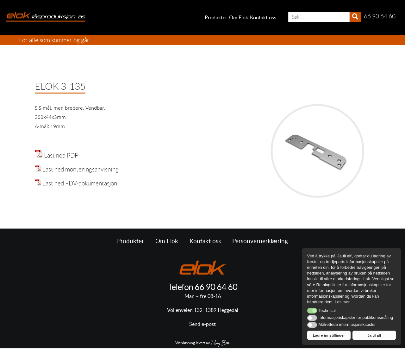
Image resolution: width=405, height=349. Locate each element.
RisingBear (220, 344)
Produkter (216, 17)
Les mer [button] (342, 302)
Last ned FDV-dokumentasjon (79, 183)
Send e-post (202, 324)
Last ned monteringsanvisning (80, 169)
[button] (312, 310)
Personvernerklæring (260, 241)
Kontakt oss (263, 17)
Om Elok (238, 17)
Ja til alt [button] (374, 335)
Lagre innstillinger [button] (329, 335)
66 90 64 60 (216, 287)
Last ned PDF (61, 155)
